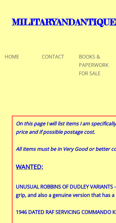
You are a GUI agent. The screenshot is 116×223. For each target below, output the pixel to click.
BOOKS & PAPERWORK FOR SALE (94, 65)
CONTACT (53, 56)
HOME (12, 56)
